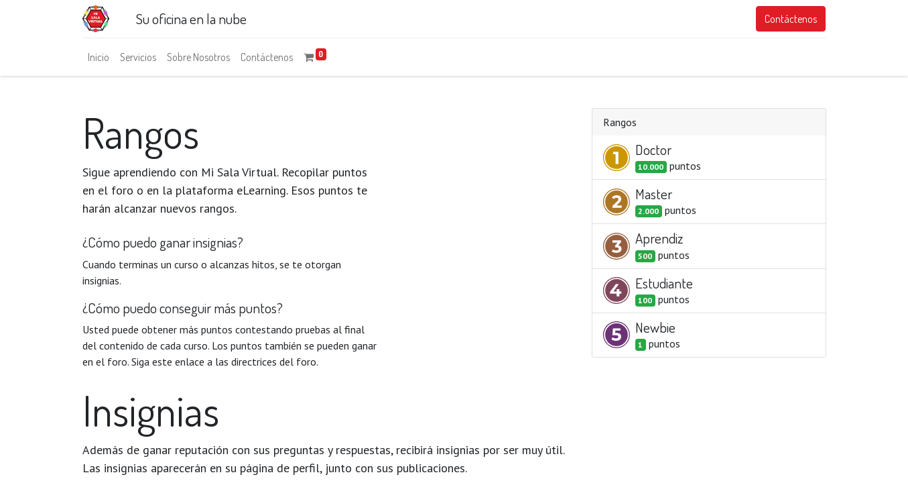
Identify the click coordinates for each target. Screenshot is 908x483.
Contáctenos (791, 18)
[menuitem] (98, 57)
